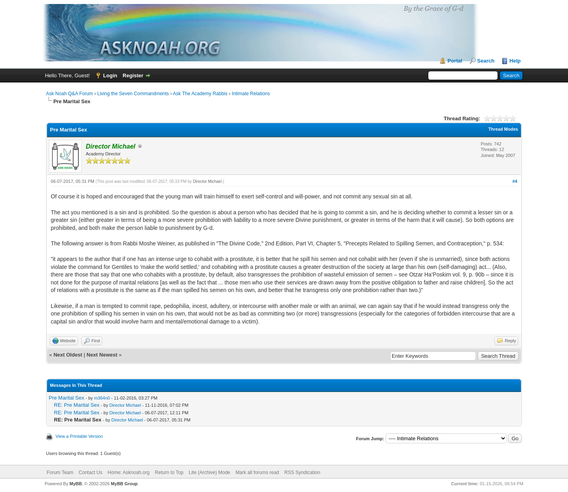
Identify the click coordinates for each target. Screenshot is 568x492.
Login (110, 75)
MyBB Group (124, 483)
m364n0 (102, 398)
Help (515, 61)
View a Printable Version (79, 436)
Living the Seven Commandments (133, 93)
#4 (514, 181)
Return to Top (169, 472)
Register (133, 75)
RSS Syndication (302, 472)
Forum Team (60, 472)
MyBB (76, 483)
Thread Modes (503, 129)
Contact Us (90, 472)
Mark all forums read (257, 472)
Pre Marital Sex (66, 398)
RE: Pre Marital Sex (77, 405)
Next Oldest (67, 355)
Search (485, 61)
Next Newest (102, 355)
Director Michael (207, 181)
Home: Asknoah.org (128, 472)
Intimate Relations (251, 93)
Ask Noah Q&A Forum (69, 93)
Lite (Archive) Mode (209, 472)
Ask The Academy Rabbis (200, 93)
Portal (454, 61)
